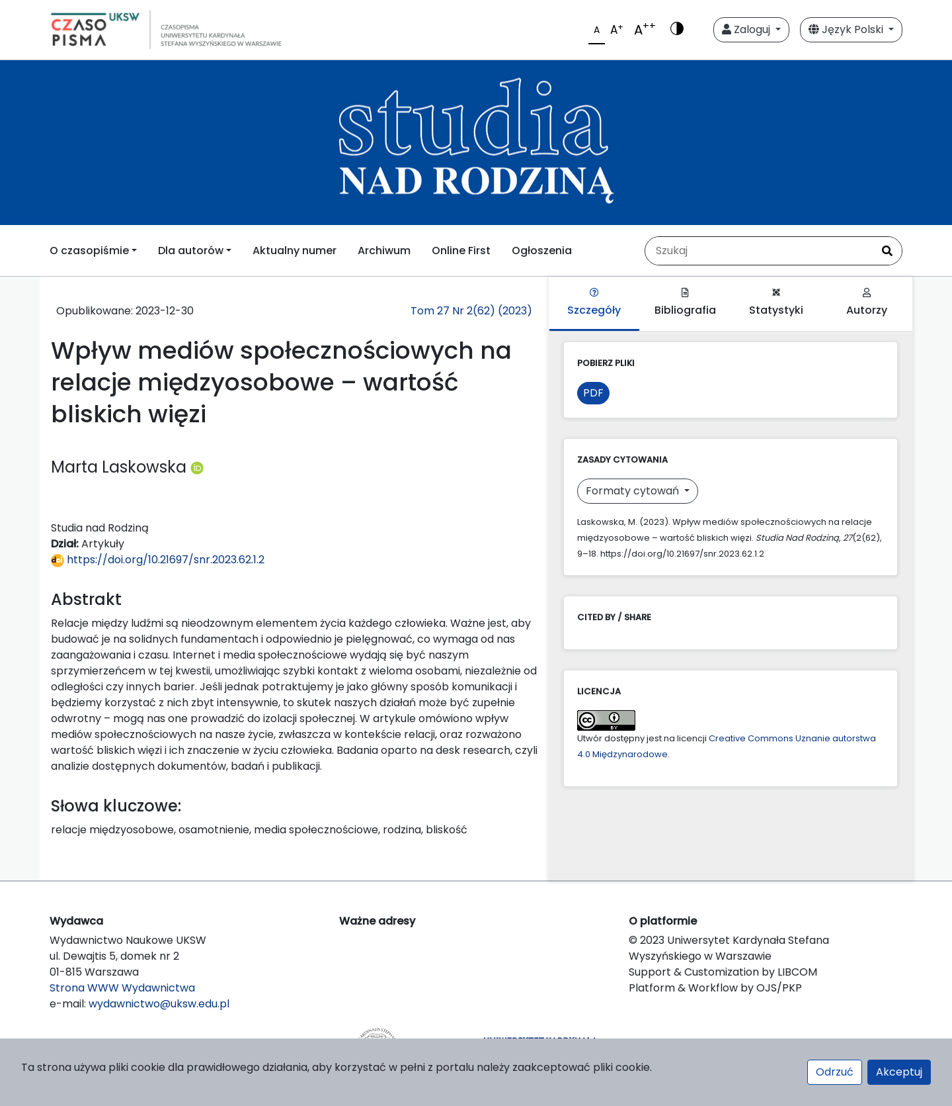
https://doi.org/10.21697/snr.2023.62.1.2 (157, 559)
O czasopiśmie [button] (89, 250)
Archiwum (384, 250)
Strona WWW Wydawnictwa (122, 987)
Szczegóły (594, 303)
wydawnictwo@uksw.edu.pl (159, 1003)
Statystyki (776, 303)
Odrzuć (834, 1072)
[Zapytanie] (759, 250)
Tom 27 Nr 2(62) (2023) (471, 310)
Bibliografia (685, 303)
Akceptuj (899, 1072)
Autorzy (866, 303)
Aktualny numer (295, 250)
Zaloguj (747, 29)
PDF (593, 392)
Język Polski (847, 29)
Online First (461, 250)
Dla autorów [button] (190, 250)
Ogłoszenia (542, 250)
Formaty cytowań (634, 490)
